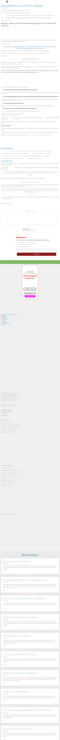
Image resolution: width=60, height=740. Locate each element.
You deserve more (6, 223)
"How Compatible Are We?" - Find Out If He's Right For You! (10, 425)
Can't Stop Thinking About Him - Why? (7, 360)
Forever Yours (3, 320)
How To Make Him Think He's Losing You (7, 362)
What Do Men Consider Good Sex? (6, 367)
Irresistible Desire (4, 322)
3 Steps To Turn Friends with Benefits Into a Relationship (10, 399)
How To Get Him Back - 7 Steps (6, 398)
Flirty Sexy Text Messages (5, 366)
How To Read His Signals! (5, 323)
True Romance (3, 324)
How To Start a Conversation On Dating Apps (8, 429)
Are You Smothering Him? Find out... (7, 422)
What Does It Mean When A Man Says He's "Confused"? (10, 397)
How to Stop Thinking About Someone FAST (8, 395)
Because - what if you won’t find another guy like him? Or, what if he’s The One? (19, 217)
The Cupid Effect (4, 317)
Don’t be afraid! (5, 220)
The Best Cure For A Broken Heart (6, 484)
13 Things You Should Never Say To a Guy (7, 480)
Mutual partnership (6, 221)
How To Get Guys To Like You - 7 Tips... (7, 400)
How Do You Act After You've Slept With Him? (8, 363)
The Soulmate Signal (4, 318)
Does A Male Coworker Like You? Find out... (8, 364)
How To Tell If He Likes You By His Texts (18, 729)
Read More (4, 571)
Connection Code (4, 319)
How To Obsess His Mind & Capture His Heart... (9, 314)
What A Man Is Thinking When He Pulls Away (8, 482)
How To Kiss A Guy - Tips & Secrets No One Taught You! (10, 427)
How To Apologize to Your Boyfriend (7, 432)
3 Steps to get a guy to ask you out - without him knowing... (10, 393)
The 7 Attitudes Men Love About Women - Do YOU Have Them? (27, 710)
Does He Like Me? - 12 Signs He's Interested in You (9, 394)
